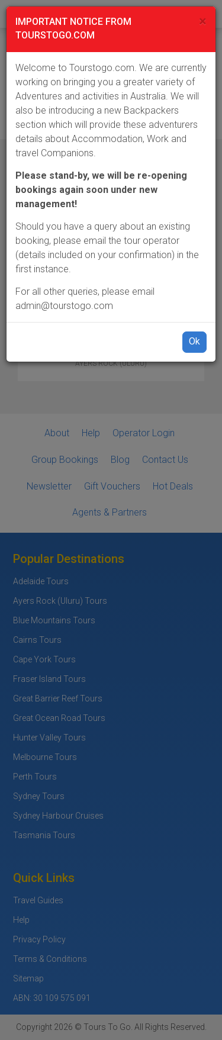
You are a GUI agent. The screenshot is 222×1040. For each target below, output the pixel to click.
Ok (194, 341)
